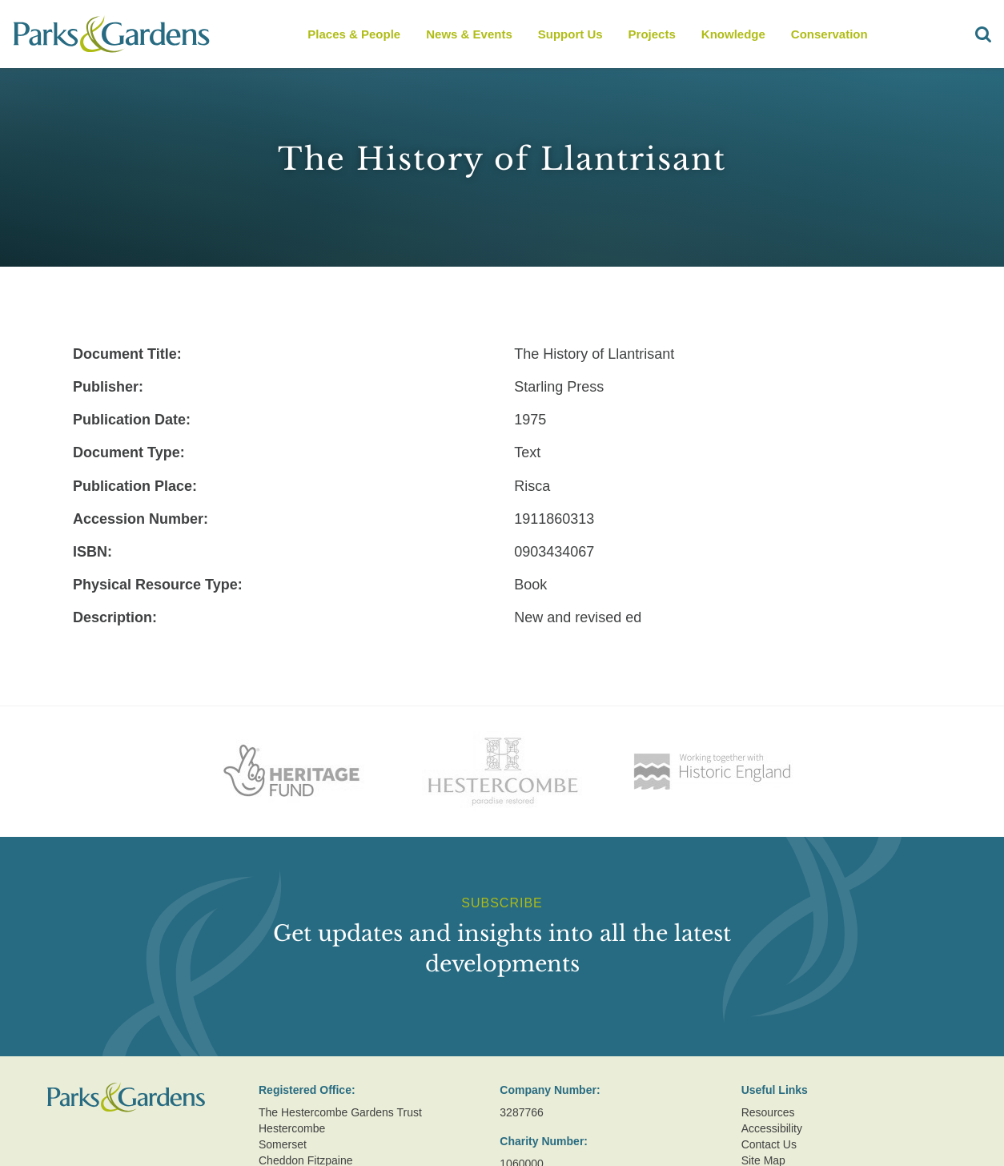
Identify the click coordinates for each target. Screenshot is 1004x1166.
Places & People (353, 34)
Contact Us (769, 1144)
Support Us (570, 34)
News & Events (469, 34)
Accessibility (771, 1128)
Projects (652, 34)
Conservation (829, 34)
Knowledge (733, 34)
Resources (768, 1112)
